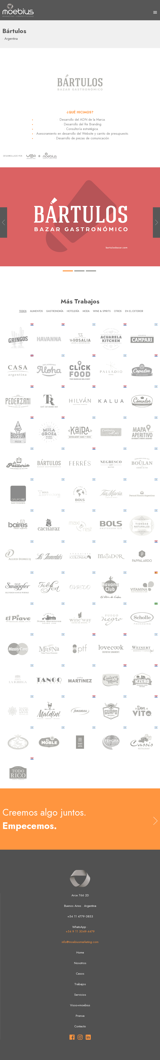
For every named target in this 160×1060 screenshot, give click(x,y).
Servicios (80, 994)
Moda (86, 311)
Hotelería (73, 311)
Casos (80, 973)
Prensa (80, 1016)
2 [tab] (79, 275)
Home (80, 952)
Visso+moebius (80, 1005)
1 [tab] (68, 275)
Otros (118, 311)
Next (156, 222)
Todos (23, 311)
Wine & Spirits (102, 311)
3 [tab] (91, 275)
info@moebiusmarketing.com (80, 942)
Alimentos (36, 311)
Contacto (80, 1026)
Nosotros (80, 963)
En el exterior (134, 311)
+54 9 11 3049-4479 (80, 931)
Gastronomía (54, 311)
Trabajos (80, 984)
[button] (155, 12)
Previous (3, 222)
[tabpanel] (80, 216)
